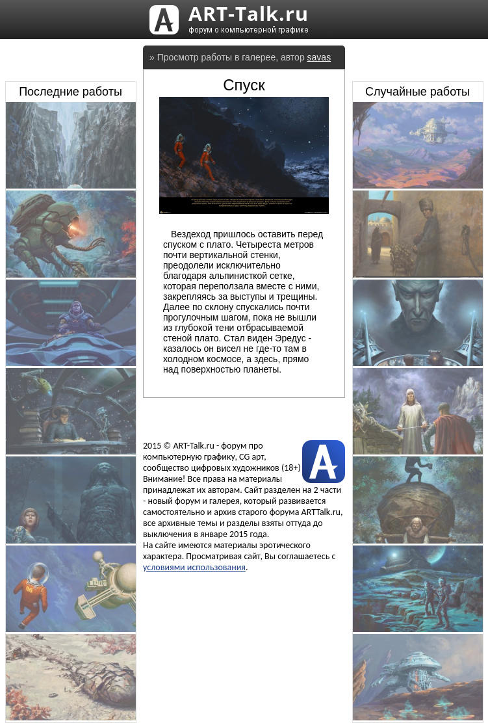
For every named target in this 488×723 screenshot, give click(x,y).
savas (319, 57)
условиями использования (194, 567)
